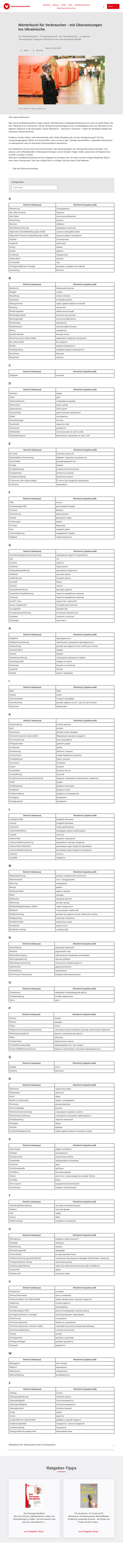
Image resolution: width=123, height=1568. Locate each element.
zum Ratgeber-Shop (33, 1531)
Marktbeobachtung (82, 5)
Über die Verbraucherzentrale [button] (23, 168)
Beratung (46, 5)
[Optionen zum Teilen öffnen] (24, 50)
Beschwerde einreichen (66, 8)
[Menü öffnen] (113, 6)
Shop (70, 5)
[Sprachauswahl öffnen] (38, 50)
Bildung (56, 5)
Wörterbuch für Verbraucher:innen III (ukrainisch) (32, 1445)
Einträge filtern (18, 182)
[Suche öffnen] (103, 6)
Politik (63, 5)
